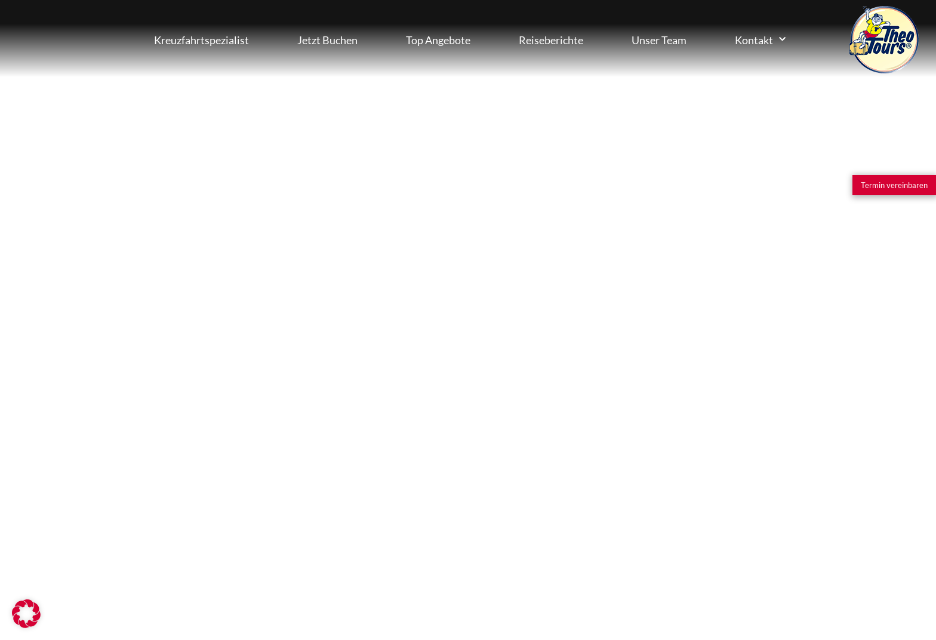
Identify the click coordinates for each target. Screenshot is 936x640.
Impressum (352, 575)
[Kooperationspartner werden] (113, 575)
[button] (26, 613)
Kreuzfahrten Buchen (71, 39)
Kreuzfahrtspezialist (201, 40)
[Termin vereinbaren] (894, 185)
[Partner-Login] (244, 575)
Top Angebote (438, 40)
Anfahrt (405, 386)
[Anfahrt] (359, 379)
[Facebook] (793, 575)
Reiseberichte (551, 40)
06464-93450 (440, 292)
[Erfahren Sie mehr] (85, 508)
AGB (572, 575)
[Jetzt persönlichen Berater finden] (124, 335)
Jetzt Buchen (327, 40)
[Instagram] (683, 575)
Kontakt (760, 40)
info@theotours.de (467, 343)
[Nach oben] (891, 575)
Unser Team (659, 40)
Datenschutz (461, 575)
